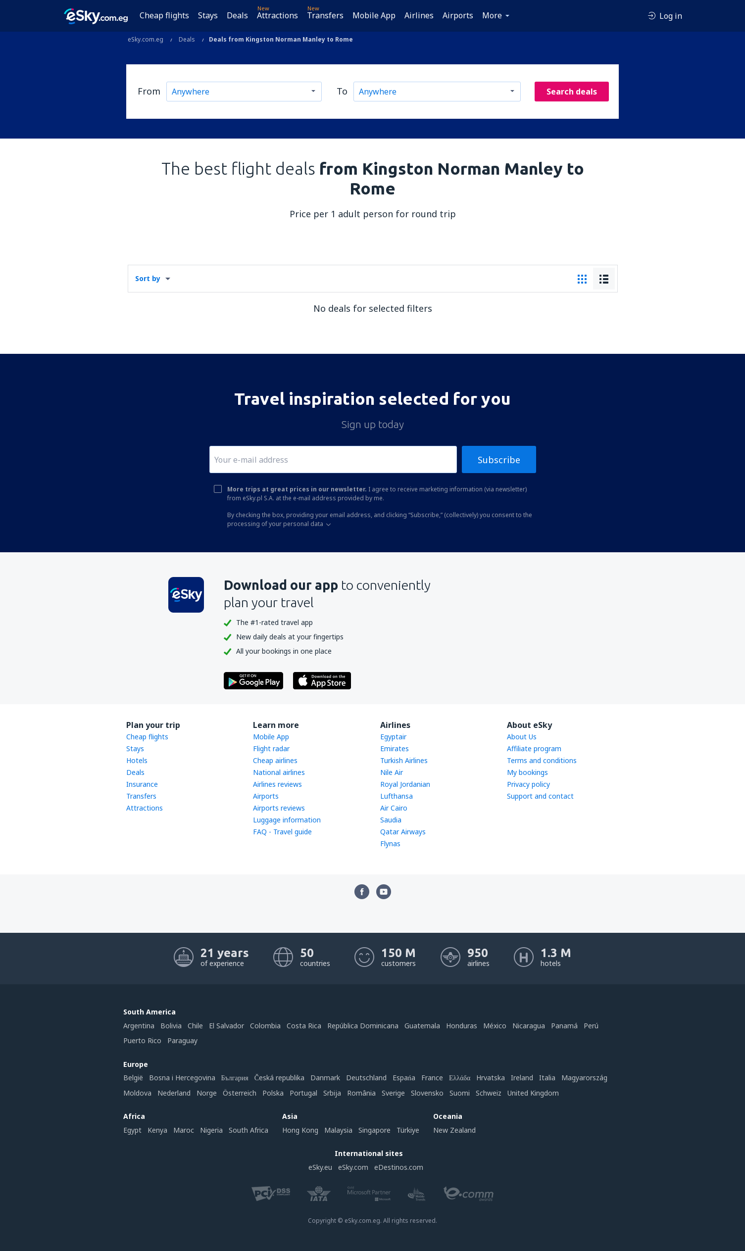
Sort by (147, 278)
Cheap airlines (275, 760)
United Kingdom (533, 1093)
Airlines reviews (277, 784)
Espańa (404, 1077)
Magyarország (584, 1077)
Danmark (325, 1077)
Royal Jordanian (405, 784)
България (234, 1077)
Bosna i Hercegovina (182, 1077)
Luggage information (287, 819)
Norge (207, 1093)
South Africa (248, 1130)
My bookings (527, 772)
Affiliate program (534, 748)
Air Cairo (393, 808)
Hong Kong (300, 1130)
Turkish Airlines (404, 760)
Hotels (137, 760)
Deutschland (366, 1077)
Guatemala (422, 1025)
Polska (273, 1093)
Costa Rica (304, 1025)
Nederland (174, 1093)
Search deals (571, 91)
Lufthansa (396, 796)
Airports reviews (279, 808)
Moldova (137, 1093)
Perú (591, 1025)
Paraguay (182, 1040)
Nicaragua (528, 1025)
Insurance (142, 784)
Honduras (461, 1025)
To (342, 91)
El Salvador (226, 1025)
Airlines (419, 15)
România (361, 1093)
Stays (208, 15)
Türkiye (408, 1130)
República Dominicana (362, 1025)
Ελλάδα (459, 1077)
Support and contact (540, 796)
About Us (522, 736)
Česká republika (279, 1077)
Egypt (132, 1130)
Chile (195, 1025)
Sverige (393, 1093)
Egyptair (393, 736)
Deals (237, 15)
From (149, 91)
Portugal (303, 1093)
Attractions (277, 15)
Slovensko (427, 1093)
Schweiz (488, 1093)
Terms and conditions (542, 760)
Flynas (390, 843)
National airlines (279, 772)
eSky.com (353, 1167)
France (432, 1077)
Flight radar (271, 748)
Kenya (157, 1130)
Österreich (239, 1093)
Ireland (522, 1077)
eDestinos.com (398, 1167)
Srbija (332, 1093)
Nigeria (211, 1130)
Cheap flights (164, 15)
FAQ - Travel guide (282, 831)
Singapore (374, 1130)
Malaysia (338, 1130)
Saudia (390, 819)
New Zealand (454, 1130)
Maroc (183, 1130)
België (133, 1077)
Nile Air (391, 772)
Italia (547, 1077)
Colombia (265, 1025)
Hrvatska (490, 1077)
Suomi (459, 1093)
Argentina (138, 1025)
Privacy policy (528, 784)
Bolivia (171, 1025)
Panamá (564, 1025)
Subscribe (499, 460)
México (494, 1025)
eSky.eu (320, 1167)
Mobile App (374, 15)
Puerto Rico (142, 1040)
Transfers (325, 15)
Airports (458, 15)
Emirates (394, 748)
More (492, 15)
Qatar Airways (403, 831)
